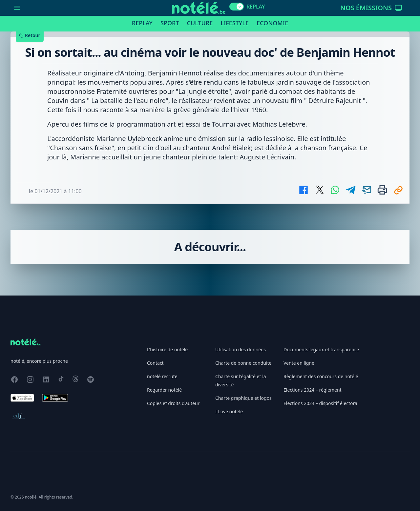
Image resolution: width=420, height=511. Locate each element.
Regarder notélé (164, 390)
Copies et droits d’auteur (173, 403)
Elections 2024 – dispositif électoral (321, 403)
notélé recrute (162, 376)
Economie (272, 23)
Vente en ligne (299, 363)
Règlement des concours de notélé (321, 376)
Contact (155, 363)
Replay (142, 23)
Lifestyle (234, 23)
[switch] (236, 6)
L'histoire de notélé (167, 349)
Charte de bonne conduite (243, 363)
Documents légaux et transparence (321, 349)
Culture (200, 23)
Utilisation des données (240, 349)
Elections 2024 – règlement (313, 390)
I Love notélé (229, 411)
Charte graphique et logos (243, 398)
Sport (169, 23)
